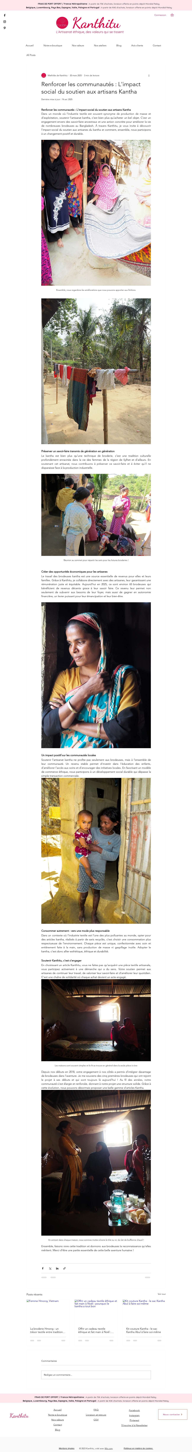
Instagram (134, 1415)
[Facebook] (4, 15)
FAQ (96, 1409)
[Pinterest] (4, 28)
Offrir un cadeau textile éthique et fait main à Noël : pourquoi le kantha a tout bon (96, 1330)
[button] (174, 15)
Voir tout (162, 1294)
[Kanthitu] (96, 23)
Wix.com (109, 1448)
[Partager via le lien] (64, 1268)
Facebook (134, 1410)
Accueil (58, 1409)
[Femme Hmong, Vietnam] (48, 1312)
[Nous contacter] (172, 1414)
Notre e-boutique (57, 1414)
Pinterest (134, 1420)
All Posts (31, 55)
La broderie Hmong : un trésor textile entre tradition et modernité (46, 1330)
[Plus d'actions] (149, 75)
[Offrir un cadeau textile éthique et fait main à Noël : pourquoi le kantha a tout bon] (96, 1312)
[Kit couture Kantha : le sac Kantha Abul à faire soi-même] (144, 1312)
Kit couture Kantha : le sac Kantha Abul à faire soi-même (143, 1330)
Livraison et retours (96, 1414)
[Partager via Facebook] (42, 1268)
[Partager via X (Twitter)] (50, 1268)
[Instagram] (4, 21)
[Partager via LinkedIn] (57, 1268)
